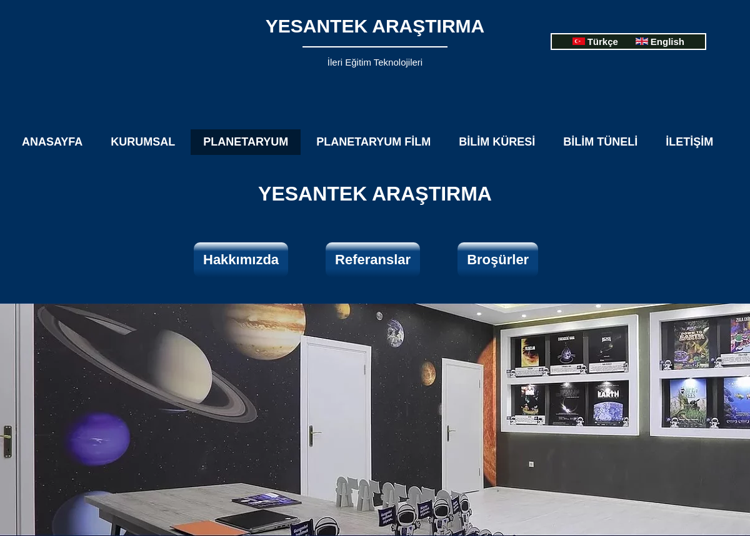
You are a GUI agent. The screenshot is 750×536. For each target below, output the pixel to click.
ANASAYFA (52, 142)
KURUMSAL (143, 142)
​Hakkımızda (241, 259)
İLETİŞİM (689, 142)
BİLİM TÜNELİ (600, 142)
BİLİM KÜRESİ (497, 142)
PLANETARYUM (245, 142)
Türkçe (603, 41)
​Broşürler (498, 259)
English (667, 41)
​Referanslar (373, 259)
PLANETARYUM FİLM (373, 142)
